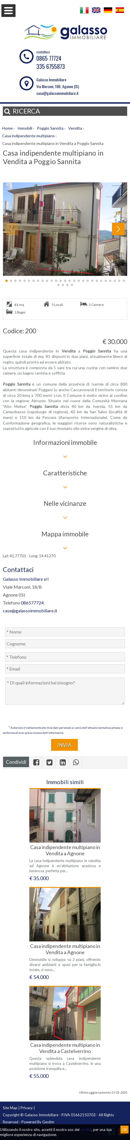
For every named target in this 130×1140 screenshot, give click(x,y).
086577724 (32, 602)
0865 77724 (48, 58)
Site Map (10, 1108)
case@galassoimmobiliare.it (57, 93)
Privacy (27, 1108)
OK (124, 1129)
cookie (85, 1129)
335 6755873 (50, 66)
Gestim (48, 1122)
